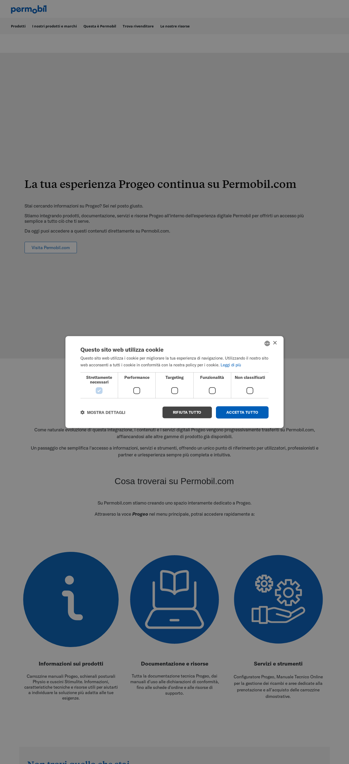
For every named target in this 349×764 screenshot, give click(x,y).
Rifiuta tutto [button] (187, 412)
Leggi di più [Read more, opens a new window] (231, 364)
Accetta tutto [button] (242, 412)
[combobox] (267, 343)
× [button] (275, 343)
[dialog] (174, 382)
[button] (102, 412)
